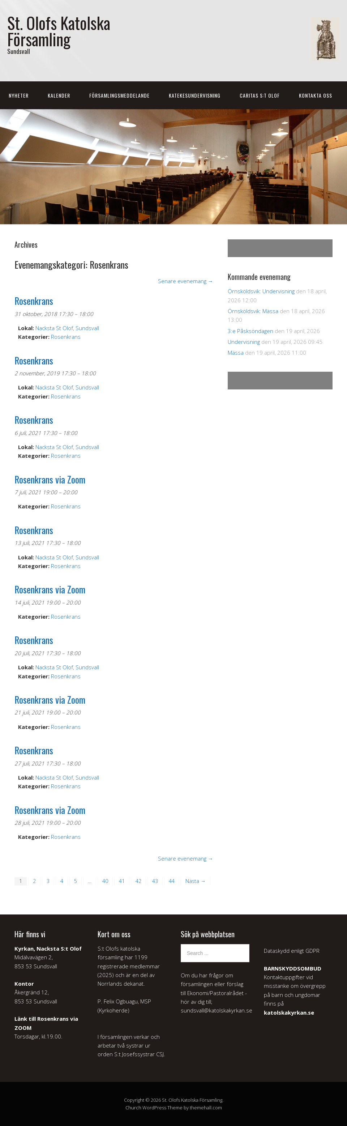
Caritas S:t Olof (260, 95)
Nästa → (195, 881)
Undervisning (244, 341)
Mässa (236, 352)
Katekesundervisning (194, 95)
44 (172, 881)
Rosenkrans (66, 336)
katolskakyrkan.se (289, 1012)
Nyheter (19, 95)
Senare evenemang (185, 281)
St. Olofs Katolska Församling (58, 30)
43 (155, 881)
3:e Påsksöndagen (250, 330)
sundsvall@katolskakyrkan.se (216, 1010)
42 (138, 881)
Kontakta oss (315, 95)
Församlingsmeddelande (119, 95)
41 (122, 881)
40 (105, 881)
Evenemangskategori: (71, 264)
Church (133, 1107)
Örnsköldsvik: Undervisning (261, 291)
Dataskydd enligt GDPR (292, 950)
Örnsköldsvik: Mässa (253, 311)
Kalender (59, 95)
